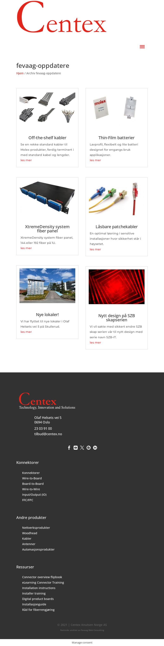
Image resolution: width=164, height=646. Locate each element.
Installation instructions (38, 588)
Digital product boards (38, 599)
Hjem (20, 73)
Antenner (28, 544)
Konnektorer (31, 473)
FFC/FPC (27, 500)
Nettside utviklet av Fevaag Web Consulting (82, 630)
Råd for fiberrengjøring (38, 610)
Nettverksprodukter (36, 528)
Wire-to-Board (32, 478)
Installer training (34, 593)
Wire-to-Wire (31, 489)
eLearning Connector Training (43, 582)
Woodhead (29, 533)
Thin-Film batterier (117, 137)
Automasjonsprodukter (38, 549)
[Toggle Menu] (142, 46)
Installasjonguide (34, 604)
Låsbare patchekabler (117, 226)
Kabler (26, 538)
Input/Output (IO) (34, 495)
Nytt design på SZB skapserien (116, 318)
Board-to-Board (33, 484)
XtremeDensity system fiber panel (47, 229)
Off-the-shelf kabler (47, 137)
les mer (26, 160)
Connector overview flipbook (42, 577)
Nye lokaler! (47, 314)
